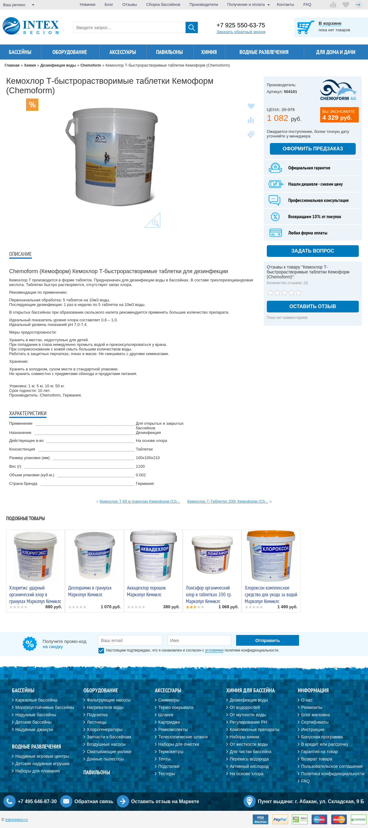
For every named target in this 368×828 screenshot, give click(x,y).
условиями (214, 650)
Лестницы (96, 722)
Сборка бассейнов (163, 4)
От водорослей (245, 707)
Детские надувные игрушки (42, 763)
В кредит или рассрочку (324, 744)
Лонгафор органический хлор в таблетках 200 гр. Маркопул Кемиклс (208, 594)
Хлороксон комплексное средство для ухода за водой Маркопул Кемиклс (271, 594)
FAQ (307, 4)
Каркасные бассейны (36, 700)
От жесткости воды (249, 744)
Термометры (170, 751)
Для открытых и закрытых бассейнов (160, 425)
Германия (145, 483)
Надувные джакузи (34, 729)
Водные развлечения (264, 52)
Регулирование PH (248, 722)
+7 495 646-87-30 (37, 801)
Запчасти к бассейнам (109, 736)
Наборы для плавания (37, 770)
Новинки (87, 4)
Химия (209, 52)
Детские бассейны (33, 722)
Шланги (165, 714)
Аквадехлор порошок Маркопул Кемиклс (146, 591)
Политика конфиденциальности (333, 773)
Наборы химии (244, 736)
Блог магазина (315, 714)
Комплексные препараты (254, 729)
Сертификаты (314, 722)
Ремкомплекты (173, 729)
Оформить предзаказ (313, 148)
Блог (109, 4)
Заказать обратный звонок (241, 31)
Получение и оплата (246, 4)
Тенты (164, 758)
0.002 (141, 475)
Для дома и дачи (335, 52)
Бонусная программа (322, 736)
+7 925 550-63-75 (241, 25)
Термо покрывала (176, 707)
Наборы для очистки (178, 744)
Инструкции (312, 729)
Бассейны (20, 52)
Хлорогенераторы (104, 729)
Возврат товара (316, 758)
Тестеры (166, 773)
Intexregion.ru (16, 820)
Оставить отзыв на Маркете (165, 801)
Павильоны (169, 52)
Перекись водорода (249, 758)
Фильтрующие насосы (109, 700)
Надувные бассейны (35, 714)
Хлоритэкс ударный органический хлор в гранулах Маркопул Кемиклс (35, 594)
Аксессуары (122, 52)
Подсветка (97, 714)
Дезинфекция (148, 432)
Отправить (267, 640)
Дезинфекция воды (249, 700)
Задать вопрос (312, 250)
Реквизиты (311, 707)
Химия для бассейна (250, 690)
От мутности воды (248, 714)
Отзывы (129, 4)
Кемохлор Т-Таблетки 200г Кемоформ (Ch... (227, 501)
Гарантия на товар (319, 751)
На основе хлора (151, 440)
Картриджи (169, 722)
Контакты (285, 4)
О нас (306, 700)
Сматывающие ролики (109, 751)
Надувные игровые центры (42, 756)
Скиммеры (168, 700)
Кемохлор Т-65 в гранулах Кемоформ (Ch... (140, 501)
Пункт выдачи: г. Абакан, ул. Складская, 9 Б (311, 801)
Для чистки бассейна (250, 751)
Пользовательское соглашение (332, 766)
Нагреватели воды (105, 707)
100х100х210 (148, 457)
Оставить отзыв (312, 306)
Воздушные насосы (106, 744)
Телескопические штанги (183, 736)
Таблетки (144, 449)
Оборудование (69, 52)
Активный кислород (249, 766)
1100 (140, 466)
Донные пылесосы (105, 758)
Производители (204, 4)
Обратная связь (94, 801)
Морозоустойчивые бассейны (44, 707)
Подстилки (168, 766)
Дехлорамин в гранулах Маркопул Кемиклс (90, 591)
